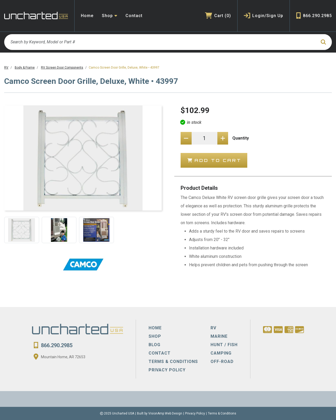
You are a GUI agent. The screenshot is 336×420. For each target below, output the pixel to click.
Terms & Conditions (222, 413)
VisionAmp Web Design (165, 413)
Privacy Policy (195, 413)
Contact (134, 15)
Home (87, 15)
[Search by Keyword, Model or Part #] (160, 42)
